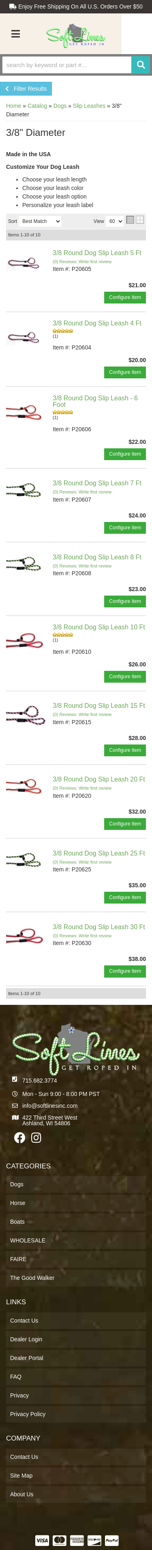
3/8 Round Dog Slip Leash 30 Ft (99, 926)
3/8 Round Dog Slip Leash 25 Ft (99, 853)
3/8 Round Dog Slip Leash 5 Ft (97, 252)
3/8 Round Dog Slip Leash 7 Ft (97, 483)
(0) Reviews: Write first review (82, 261)
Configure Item (125, 297)
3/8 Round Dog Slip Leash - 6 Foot (95, 401)
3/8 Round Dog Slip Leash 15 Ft (99, 705)
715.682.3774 (39, 1080)
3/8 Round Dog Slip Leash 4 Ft (97, 323)
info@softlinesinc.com (49, 1106)
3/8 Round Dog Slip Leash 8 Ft (97, 557)
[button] (76, 65)
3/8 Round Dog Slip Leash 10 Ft (99, 627)
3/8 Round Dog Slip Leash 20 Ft (99, 779)
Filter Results (26, 88)
